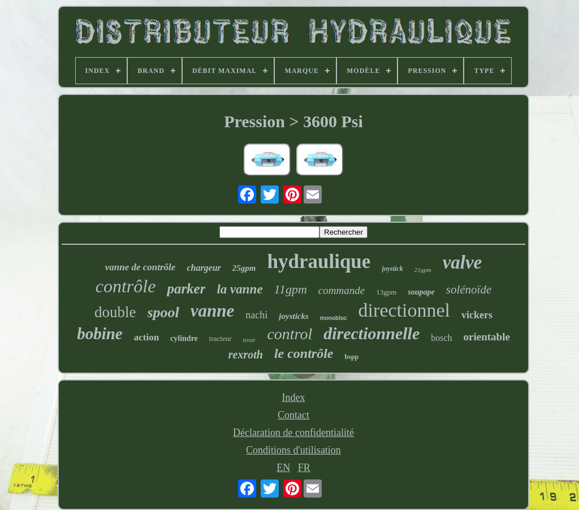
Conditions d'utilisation (293, 450)
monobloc (333, 318)
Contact (293, 415)
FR (304, 467)
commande (341, 290)
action (146, 337)
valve (462, 262)
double (115, 312)
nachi (256, 315)
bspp (352, 357)
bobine (100, 334)
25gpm (244, 268)
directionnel (404, 310)
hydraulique (319, 261)
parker (186, 288)
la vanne (239, 289)
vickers (476, 315)
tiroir (249, 339)
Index (293, 397)
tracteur (220, 338)
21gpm (422, 269)
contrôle (126, 286)
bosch (441, 338)
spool (163, 312)
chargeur (204, 268)
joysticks (294, 316)
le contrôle (304, 353)
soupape (421, 292)
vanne (213, 311)
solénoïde (468, 289)
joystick (392, 269)
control (289, 334)
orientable (487, 337)
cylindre (184, 338)
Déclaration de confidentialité (293, 432)
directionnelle (371, 333)
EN (283, 467)
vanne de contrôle (140, 267)
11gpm (290, 289)
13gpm (386, 292)
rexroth (245, 354)
